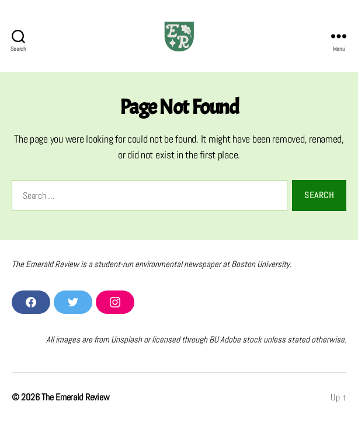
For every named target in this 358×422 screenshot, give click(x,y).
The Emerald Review (75, 397)
